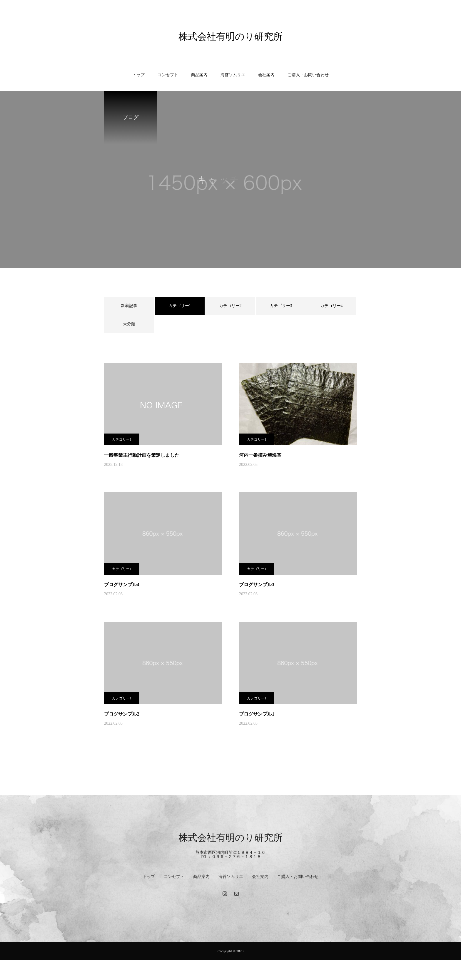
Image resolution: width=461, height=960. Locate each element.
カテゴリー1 (121, 439)
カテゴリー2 (230, 306)
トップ (138, 75)
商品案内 (199, 75)
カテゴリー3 (281, 306)
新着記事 (129, 306)
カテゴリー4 (331, 306)
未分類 (129, 324)
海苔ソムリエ (233, 75)
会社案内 (266, 75)
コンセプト (168, 75)
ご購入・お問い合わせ (308, 75)
